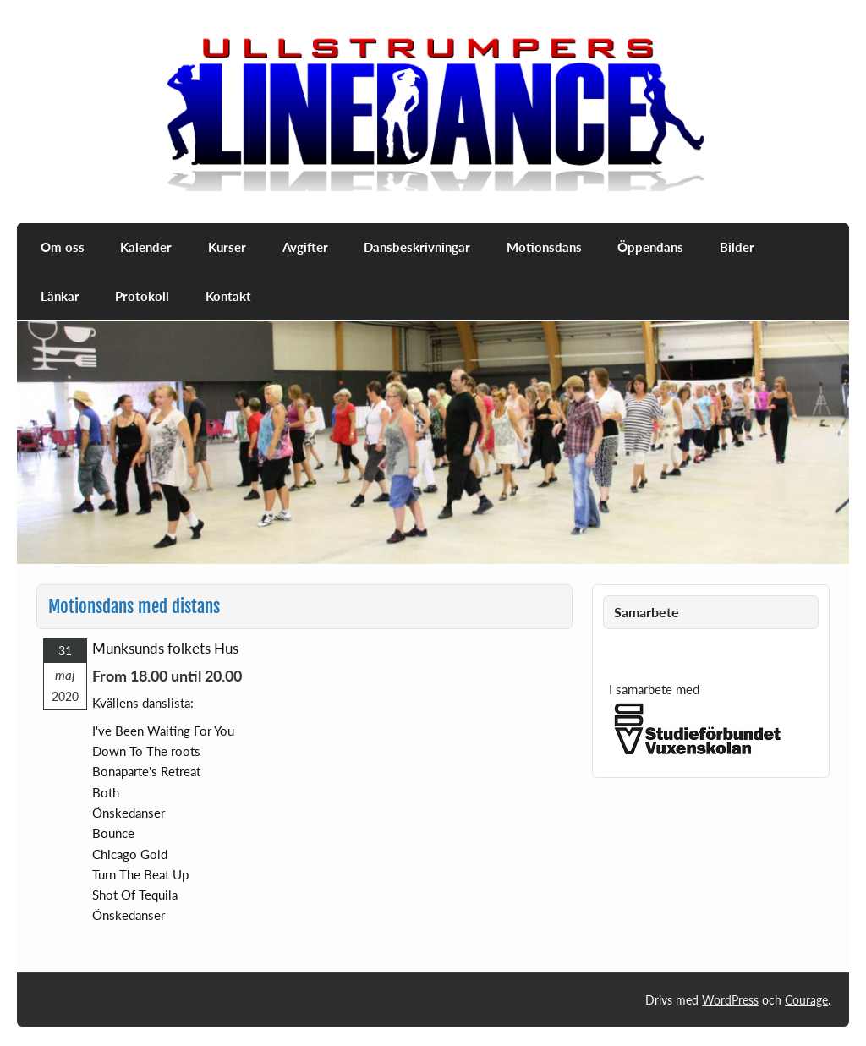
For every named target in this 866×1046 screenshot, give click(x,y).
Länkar (60, 296)
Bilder (737, 247)
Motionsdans (544, 247)
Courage (806, 1000)
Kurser (227, 247)
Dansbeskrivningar (417, 247)
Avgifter (305, 247)
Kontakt (228, 296)
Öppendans (650, 247)
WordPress (730, 1000)
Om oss (63, 247)
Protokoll (142, 296)
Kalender (146, 247)
